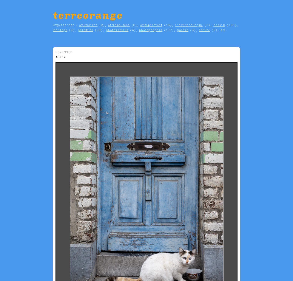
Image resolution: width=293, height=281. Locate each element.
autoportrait (151, 24)
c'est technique (189, 24)
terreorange (88, 14)
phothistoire (117, 29)
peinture (85, 29)
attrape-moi (119, 24)
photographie (150, 29)
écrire (204, 29)
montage (60, 29)
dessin (219, 24)
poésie (182, 29)
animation (88, 24)
